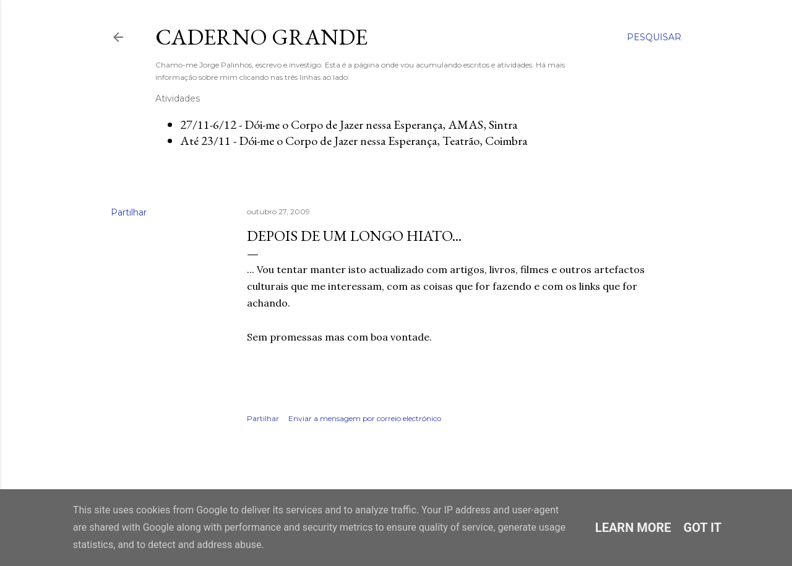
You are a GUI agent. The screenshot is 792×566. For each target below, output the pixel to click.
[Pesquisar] (654, 37)
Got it (703, 527)
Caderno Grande (261, 36)
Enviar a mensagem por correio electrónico (364, 418)
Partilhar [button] (129, 212)
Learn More (633, 527)
